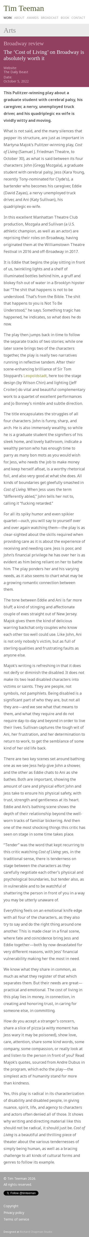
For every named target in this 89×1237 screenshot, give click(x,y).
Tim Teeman (24, 8)
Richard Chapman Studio (36, 1231)
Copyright (11, 1206)
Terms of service (16, 1219)
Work (8, 18)
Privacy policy (14, 1212)
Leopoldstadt (35, 375)
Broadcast (49, 18)
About (19, 18)
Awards (33, 18)
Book (65, 18)
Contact (78, 18)
